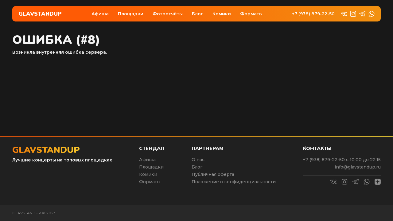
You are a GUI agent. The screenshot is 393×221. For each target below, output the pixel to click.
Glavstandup (40, 14)
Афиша (100, 14)
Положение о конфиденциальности (234, 181)
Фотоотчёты (168, 14)
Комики (221, 14)
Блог (197, 14)
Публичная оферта (213, 174)
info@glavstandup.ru (358, 167)
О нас (198, 159)
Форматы (251, 14)
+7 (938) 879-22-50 (313, 14)
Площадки (130, 14)
